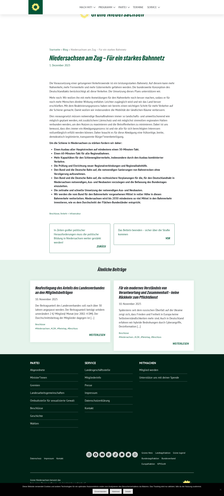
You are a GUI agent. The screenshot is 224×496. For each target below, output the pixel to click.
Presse (88, 381)
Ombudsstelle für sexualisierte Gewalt (52, 396)
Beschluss (73, 324)
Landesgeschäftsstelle (97, 365)
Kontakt (89, 403)
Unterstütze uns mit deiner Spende (159, 373)
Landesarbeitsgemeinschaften (47, 388)
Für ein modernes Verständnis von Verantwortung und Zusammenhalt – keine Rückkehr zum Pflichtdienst (149, 288)
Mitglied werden (148, 365)
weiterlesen (97, 330)
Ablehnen (116, 491)
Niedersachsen (43, 324)
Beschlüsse (54, 209)
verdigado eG (80, 478)
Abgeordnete (37, 365)
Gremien (35, 381)
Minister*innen (38, 373)
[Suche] (184, 3)
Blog (65, 45)
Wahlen (34, 419)
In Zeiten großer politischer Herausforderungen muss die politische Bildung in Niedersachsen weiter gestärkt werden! (80, 234)
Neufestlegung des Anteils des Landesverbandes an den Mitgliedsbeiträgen (70, 285)
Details (128, 491)
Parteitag (62, 324)
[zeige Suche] (189, 3)
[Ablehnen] (220, 489)
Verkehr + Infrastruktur (70, 209)
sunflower (52, 478)
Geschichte (36, 411)
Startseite (54, 45)
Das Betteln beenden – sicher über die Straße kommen (144, 230)
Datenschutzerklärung (97, 396)
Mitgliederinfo (93, 373)
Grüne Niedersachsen (117, 14)
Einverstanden (100, 491)
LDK (54, 324)
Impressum (91, 388)
